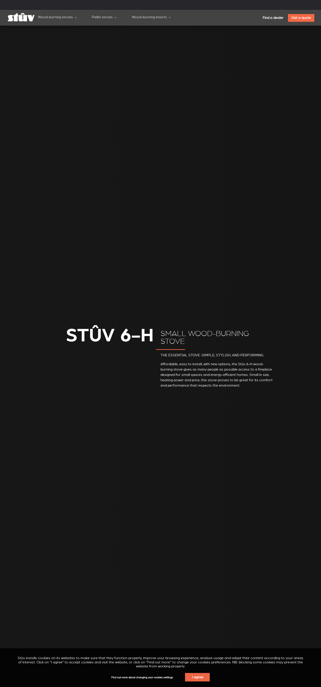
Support (70, 4)
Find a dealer (273, 18)
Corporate (45, 4)
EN (259, 4)
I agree (197, 677)
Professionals (98, 4)
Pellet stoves (102, 17)
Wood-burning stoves (55, 17)
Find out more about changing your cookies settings (142, 677)
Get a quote (301, 18)
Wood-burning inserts (149, 17)
